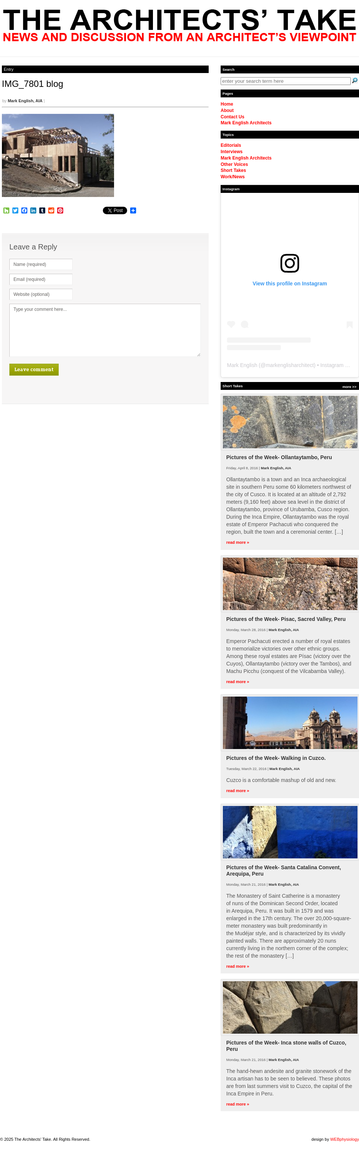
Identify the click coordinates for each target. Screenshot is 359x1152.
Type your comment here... (105, 330)
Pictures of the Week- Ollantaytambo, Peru (279, 457)
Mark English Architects (246, 122)
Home (227, 104)
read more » (237, 542)
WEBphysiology (344, 1139)
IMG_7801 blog (32, 84)
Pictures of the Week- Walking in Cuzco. (276, 758)
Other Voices (234, 164)
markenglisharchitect (290, 365)
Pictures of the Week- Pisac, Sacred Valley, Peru (286, 619)
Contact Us (232, 116)
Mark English (242, 365)
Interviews (232, 151)
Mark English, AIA (25, 100)
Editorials (231, 145)
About (227, 110)
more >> (349, 387)
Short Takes (233, 170)
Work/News (233, 176)
